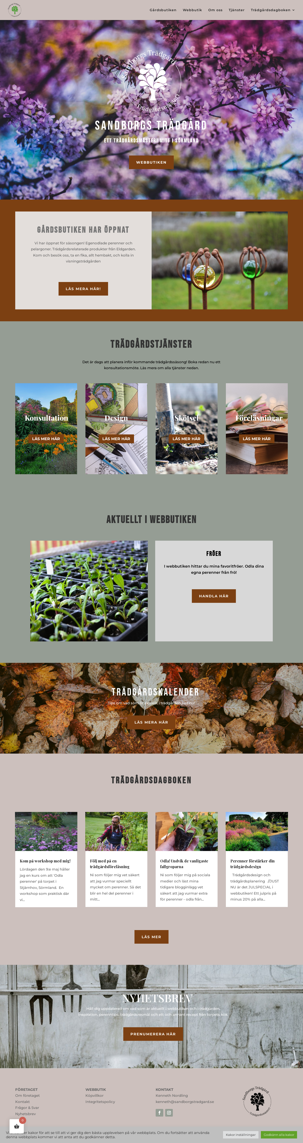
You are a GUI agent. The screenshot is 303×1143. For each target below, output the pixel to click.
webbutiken (151, 162)
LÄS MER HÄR (46, 439)
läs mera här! (83, 289)
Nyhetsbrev (25, 1114)
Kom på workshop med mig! (45, 860)
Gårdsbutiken (163, 10)
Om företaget (27, 1095)
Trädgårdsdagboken (271, 10)
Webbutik (192, 10)
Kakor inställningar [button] (241, 1135)
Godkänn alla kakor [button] (279, 1135)
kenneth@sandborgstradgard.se (185, 1101)
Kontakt (22, 1101)
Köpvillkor (94, 1095)
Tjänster (237, 10)
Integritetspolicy (100, 1101)
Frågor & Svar (27, 1107)
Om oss (215, 10)
